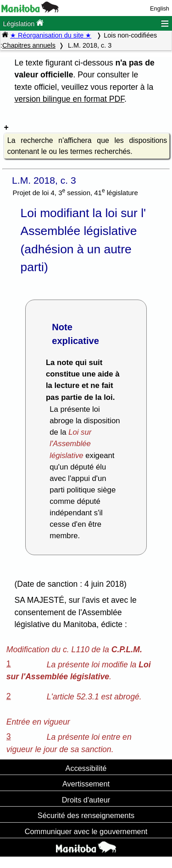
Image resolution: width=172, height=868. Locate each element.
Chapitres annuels (28, 45)
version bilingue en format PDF (69, 99)
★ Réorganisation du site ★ (50, 35)
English (159, 8)
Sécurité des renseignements (86, 815)
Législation (23, 23)
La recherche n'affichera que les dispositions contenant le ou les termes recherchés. (87, 145)
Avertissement (86, 784)
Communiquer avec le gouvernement (86, 831)
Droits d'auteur (86, 800)
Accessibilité (86, 768)
